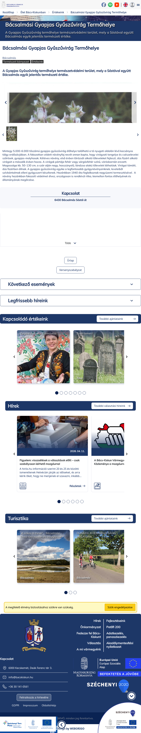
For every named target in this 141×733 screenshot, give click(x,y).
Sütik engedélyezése (120, 607)
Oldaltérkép (49, 705)
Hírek (97, 621)
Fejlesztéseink (115, 621)
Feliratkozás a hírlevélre (33, 697)
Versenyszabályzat (70, 270)
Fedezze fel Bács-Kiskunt (89, 635)
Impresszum (30, 705)
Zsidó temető (85, 333)
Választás (94, 643)
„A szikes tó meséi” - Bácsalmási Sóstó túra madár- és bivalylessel (40, 534)
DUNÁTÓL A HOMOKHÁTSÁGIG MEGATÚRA (96, 534)
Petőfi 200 (113, 627)
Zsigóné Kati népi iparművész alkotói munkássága (38, 335)
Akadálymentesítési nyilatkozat (119, 645)
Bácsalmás (9, 57)
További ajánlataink (111, 319)
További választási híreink (109, 406)
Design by (71, 728)
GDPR (15, 705)
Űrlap (70, 260)
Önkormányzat (90, 627)
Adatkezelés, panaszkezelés (116, 635)
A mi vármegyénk (89, 649)
